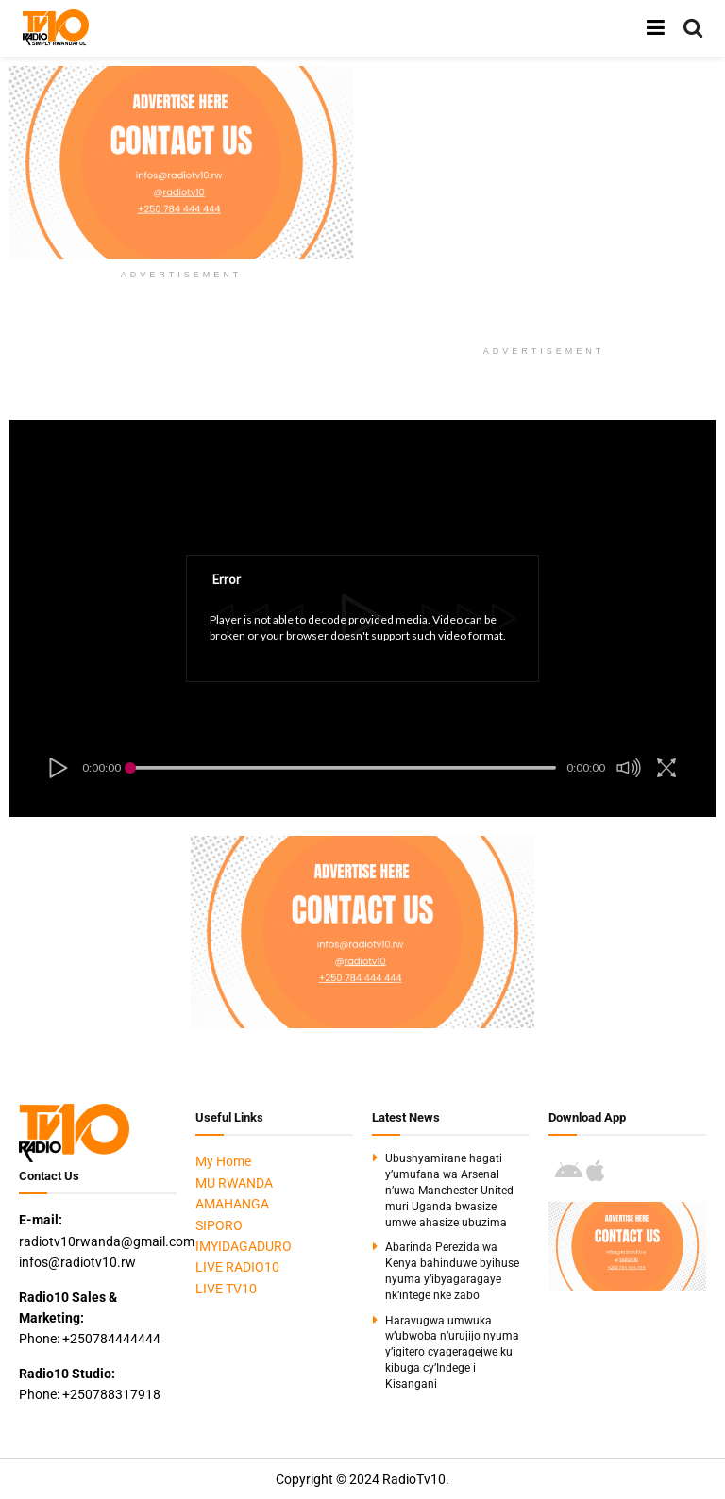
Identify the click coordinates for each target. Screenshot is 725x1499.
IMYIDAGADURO (243, 1246)
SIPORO (219, 1225)
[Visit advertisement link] (181, 162)
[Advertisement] (548, 198)
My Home (223, 1161)
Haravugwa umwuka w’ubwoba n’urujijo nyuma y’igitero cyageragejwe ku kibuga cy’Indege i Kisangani (452, 1352)
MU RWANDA (234, 1183)
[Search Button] (692, 28)
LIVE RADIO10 (237, 1266)
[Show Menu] (656, 28)
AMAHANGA (232, 1203)
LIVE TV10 (226, 1288)
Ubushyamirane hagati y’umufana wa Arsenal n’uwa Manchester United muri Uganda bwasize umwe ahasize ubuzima (449, 1190)
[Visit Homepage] (56, 28)
